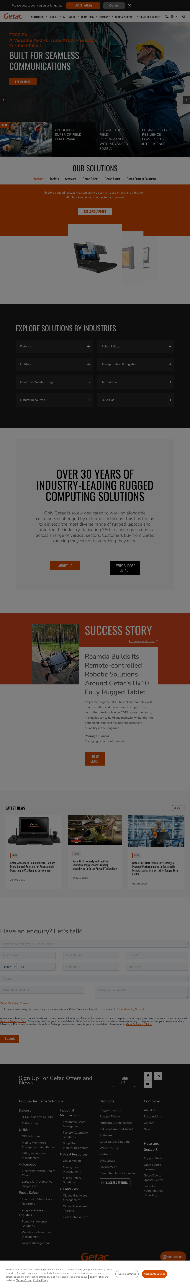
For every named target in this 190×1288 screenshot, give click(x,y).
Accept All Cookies (154, 1274)
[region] (95, 1274)
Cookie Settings (127, 1274)
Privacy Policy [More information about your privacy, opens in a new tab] (96, 1277)
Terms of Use (24, 1280)
